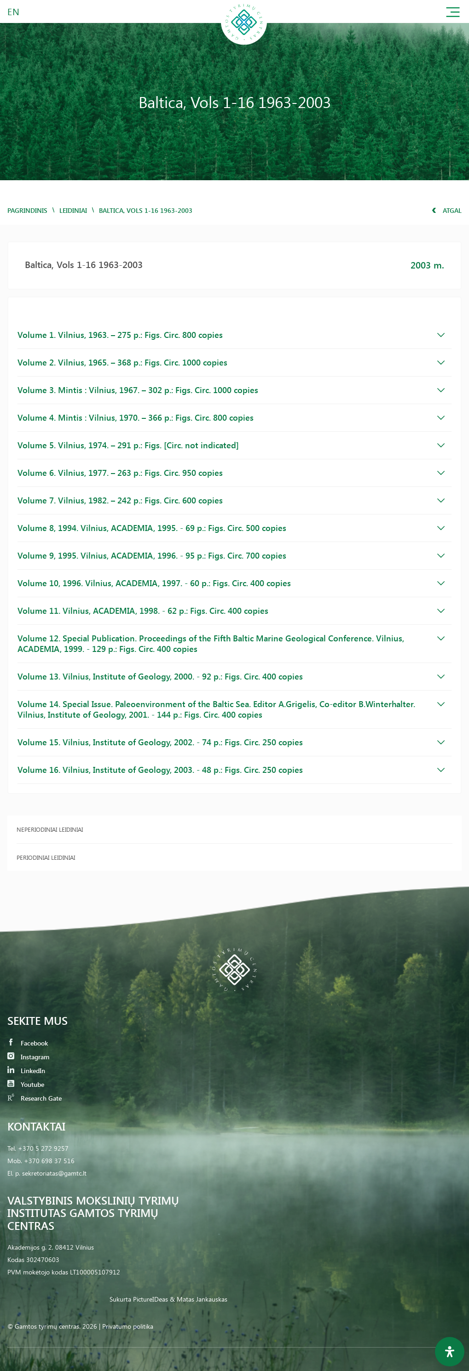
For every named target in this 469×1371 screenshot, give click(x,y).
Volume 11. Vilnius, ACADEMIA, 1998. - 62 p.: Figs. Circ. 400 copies (231, 610)
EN (13, 11)
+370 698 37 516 (49, 1160)
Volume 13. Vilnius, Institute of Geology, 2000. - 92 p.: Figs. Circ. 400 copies (231, 676)
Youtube (25, 1084)
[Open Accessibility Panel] (449, 1351)
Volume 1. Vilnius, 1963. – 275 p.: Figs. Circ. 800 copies (231, 334)
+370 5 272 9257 (43, 1148)
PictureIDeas (150, 1299)
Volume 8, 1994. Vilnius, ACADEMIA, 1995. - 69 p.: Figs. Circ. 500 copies (231, 527)
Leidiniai (73, 210)
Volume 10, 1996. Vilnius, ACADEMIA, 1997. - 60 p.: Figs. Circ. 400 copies (231, 582)
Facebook (27, 1043)
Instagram (28, 1056)
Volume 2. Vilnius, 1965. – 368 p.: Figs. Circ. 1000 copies (231, 362)
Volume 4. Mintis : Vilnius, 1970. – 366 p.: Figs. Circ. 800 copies (231, 417)
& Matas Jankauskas (198, 1299)
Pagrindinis (27, 210)
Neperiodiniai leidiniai (50, 829)
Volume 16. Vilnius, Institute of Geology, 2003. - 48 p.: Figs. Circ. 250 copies (231, 769)
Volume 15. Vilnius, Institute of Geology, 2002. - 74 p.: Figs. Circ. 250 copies (231, 742)
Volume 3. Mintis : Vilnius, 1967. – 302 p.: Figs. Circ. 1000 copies (231, 389)
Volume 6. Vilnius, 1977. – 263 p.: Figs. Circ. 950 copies (231, 472)
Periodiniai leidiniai (46, 857)
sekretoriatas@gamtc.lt (54, 1173)
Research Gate (34, 1098)
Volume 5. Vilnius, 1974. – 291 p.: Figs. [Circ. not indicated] (231, 445)
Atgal (447, 210)
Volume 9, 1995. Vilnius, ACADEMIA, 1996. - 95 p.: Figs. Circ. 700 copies (231, 555)
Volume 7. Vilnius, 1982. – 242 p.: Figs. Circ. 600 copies (231, 500)
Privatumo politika (127, 1326)
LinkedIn (26, 1070)
